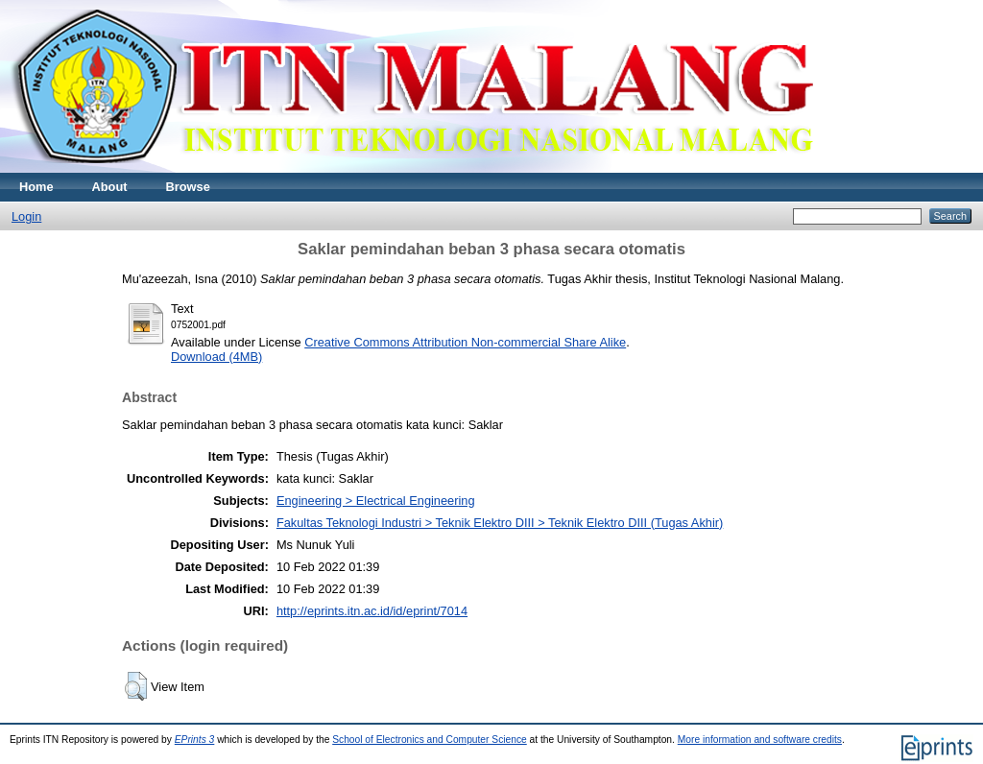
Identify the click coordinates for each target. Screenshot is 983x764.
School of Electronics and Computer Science (429, 739)
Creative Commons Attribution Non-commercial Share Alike (465, 342)
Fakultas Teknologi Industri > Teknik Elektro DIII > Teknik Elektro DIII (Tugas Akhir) (499, 522)
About (110, 186)
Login (26, 216)
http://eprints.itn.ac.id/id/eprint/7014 (372, 611)
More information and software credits (760, 739)
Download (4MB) (216, 356)
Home (36, 186)
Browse (188, 186)
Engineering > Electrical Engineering (375, 500)
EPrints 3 (195, 739)
